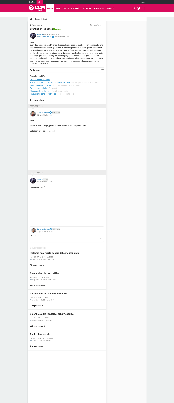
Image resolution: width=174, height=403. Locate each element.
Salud (39, 2)
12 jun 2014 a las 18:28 (44, 182)
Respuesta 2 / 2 (36, 173)
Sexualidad (99, 8)
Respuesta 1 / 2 (36, 106)
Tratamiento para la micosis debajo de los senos (50, 82)
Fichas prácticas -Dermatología (85, 82)
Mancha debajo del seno (40, 91)
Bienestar (87, 8)
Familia (66, 8)
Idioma (143, 2)
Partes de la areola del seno (41, 85)
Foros (50, 8)
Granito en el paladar (38, 88)
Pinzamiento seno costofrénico (43, 94)
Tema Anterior (37, 25)
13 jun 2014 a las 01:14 (62, 37)
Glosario (110, 8)
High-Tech (32, 2)
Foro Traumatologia (65, 94)
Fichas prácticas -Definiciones (67, 85)
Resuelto (58, 29)
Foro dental (53, 88)
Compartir (37, 70)
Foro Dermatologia (60, 91)
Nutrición (75, 8)
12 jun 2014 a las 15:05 (44, 115)
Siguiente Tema (95, 25)
